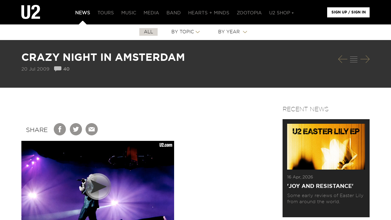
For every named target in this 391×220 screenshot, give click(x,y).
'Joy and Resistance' (320, 186)
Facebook (60, 129)
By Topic (182, 32)
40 (66, 69)
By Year (229, 32)
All (148, 32)
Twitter (76, 129)
